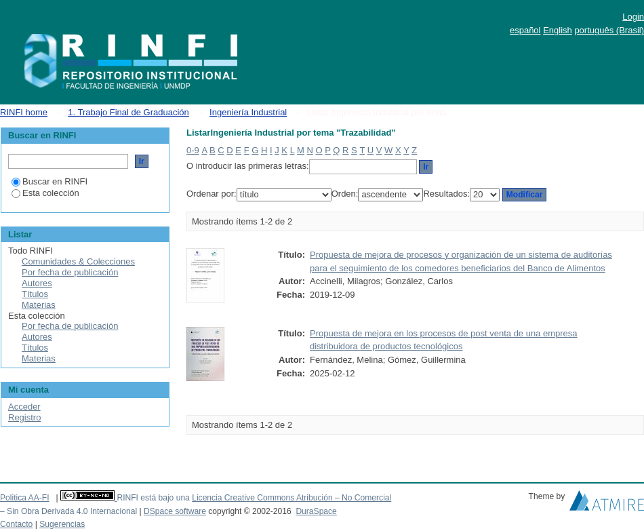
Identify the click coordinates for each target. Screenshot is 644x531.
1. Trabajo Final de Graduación (128, 112)
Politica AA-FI (24, 498)
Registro (24, 417)
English (557, 30)
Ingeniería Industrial (248, 112)
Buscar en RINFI (49, 181)
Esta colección (45, 193)
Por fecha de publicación (70, 272)
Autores (37, 283)
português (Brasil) (609, 30)
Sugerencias (62, 524)
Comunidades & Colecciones (78, 261)
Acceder (24, 406)
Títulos (35, 294)
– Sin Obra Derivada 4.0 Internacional (68, 511)
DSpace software (175, 511)
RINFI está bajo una (153, 498)
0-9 (192, 150)
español (525, 30)
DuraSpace (316, 511)
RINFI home (23, 112)
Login (633, 17)
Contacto (16, 524)
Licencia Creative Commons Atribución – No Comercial (291, 498)
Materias (39, 305)
